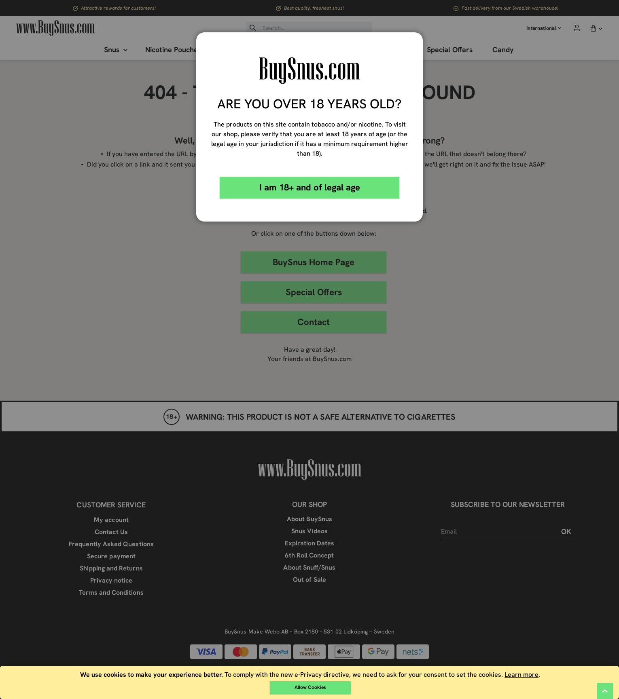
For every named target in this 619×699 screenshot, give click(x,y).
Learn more (521, 674)
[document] (310, 682)
